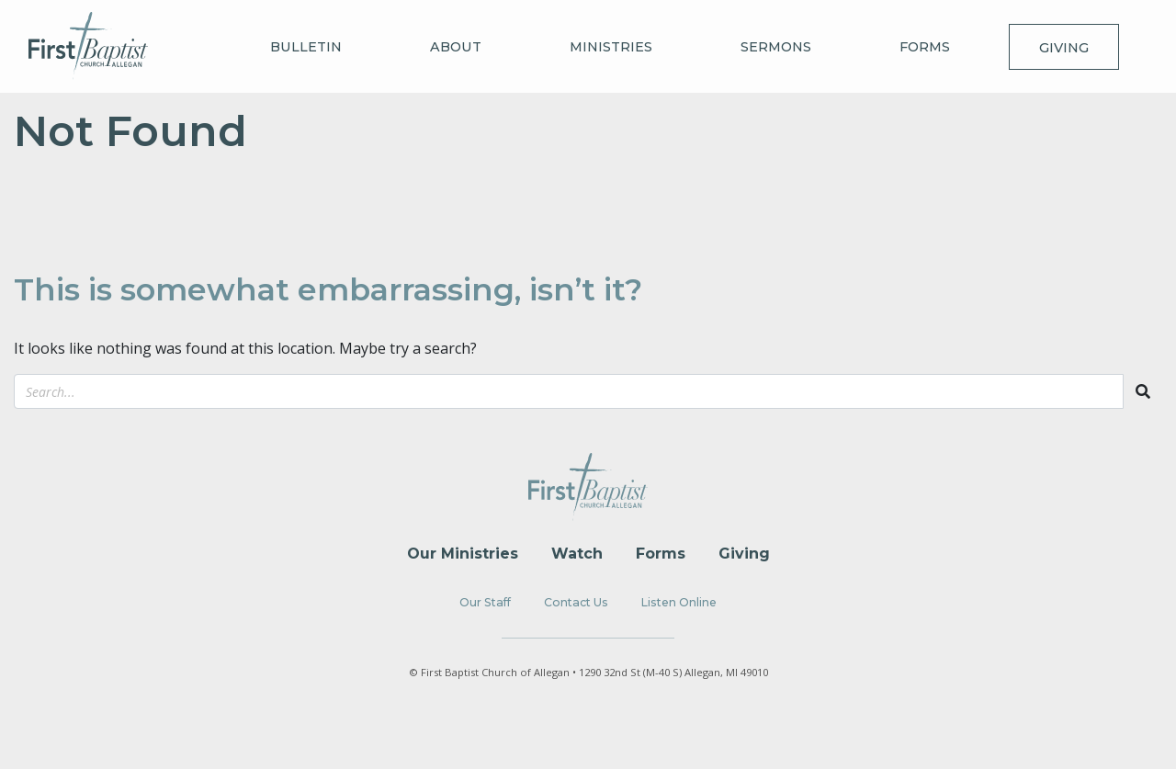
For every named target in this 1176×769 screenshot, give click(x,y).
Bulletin (306, 47)
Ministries (611, 47)
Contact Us (576, 602)
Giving (1064, 48)
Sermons (776, 47)
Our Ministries (462, 553)
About (455, 47)
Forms (924, 47)
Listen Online (679, 602)
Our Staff (485, 602)
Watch (577, 553)
